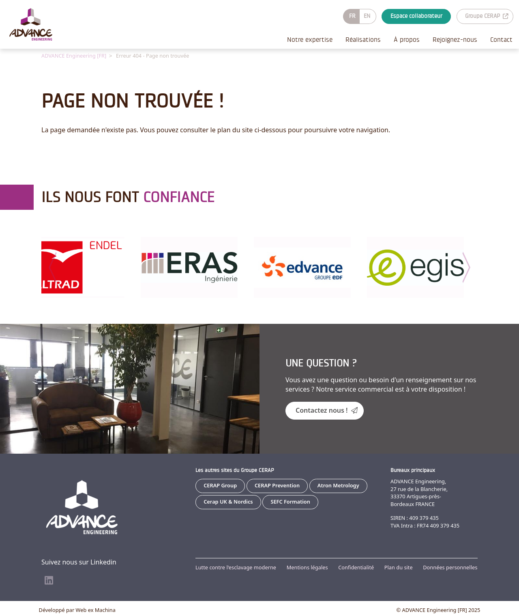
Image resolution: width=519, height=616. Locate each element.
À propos (407, 39)
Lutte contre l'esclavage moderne (235, 567)
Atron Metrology (338, 485)
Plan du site (398, 567)
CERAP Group (220, 485)
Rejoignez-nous (455, 39)
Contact (501, 39)
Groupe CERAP (486, 16)
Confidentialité (356, 567)
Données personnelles (450, 567)
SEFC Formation (290, 501)
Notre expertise (309, 39)
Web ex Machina (96, 609)
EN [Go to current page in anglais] (367, 16)
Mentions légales (307, 567)
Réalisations (363, 39)
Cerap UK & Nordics (228, 501)
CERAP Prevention (277, 485)
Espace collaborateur (416, 16)
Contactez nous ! (327, 409)
